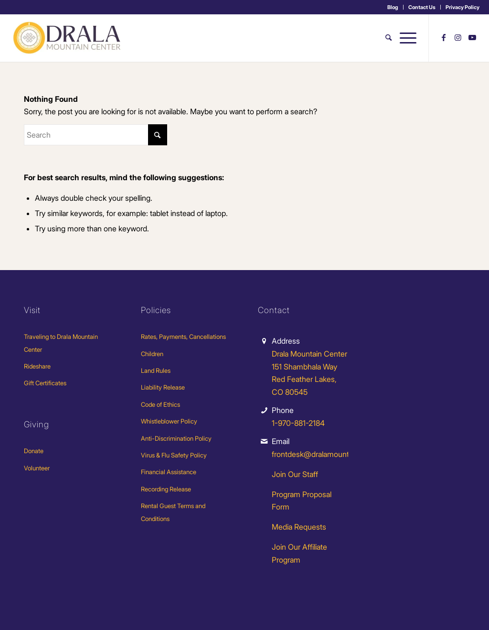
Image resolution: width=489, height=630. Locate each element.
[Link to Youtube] (472, 37)
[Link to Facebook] (443, 37)
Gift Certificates (45, 383)
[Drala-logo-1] (68, 38)
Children (152, 354)
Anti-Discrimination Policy (176, 438)
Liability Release (163, 387)
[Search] (388, 38)
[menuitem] (393, 7)
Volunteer (37, 468)
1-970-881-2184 (298, 423)
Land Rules (155, 370)
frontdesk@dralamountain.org (322, 454)
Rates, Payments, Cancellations (183, 336)
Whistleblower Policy (169, 421)
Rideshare (37, 366)
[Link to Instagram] (458, 37)
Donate (33, 451)
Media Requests (299, 527)
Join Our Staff (295, 474)
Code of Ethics (160, 404)
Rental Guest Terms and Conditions (173, 512)
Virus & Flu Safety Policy (174, 455)
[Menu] (406, 38)
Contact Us (422, 7)
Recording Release (166, 489)
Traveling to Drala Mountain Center (61, 343)
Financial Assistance (168, 472)
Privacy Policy (462, 7)
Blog (392, 7)
